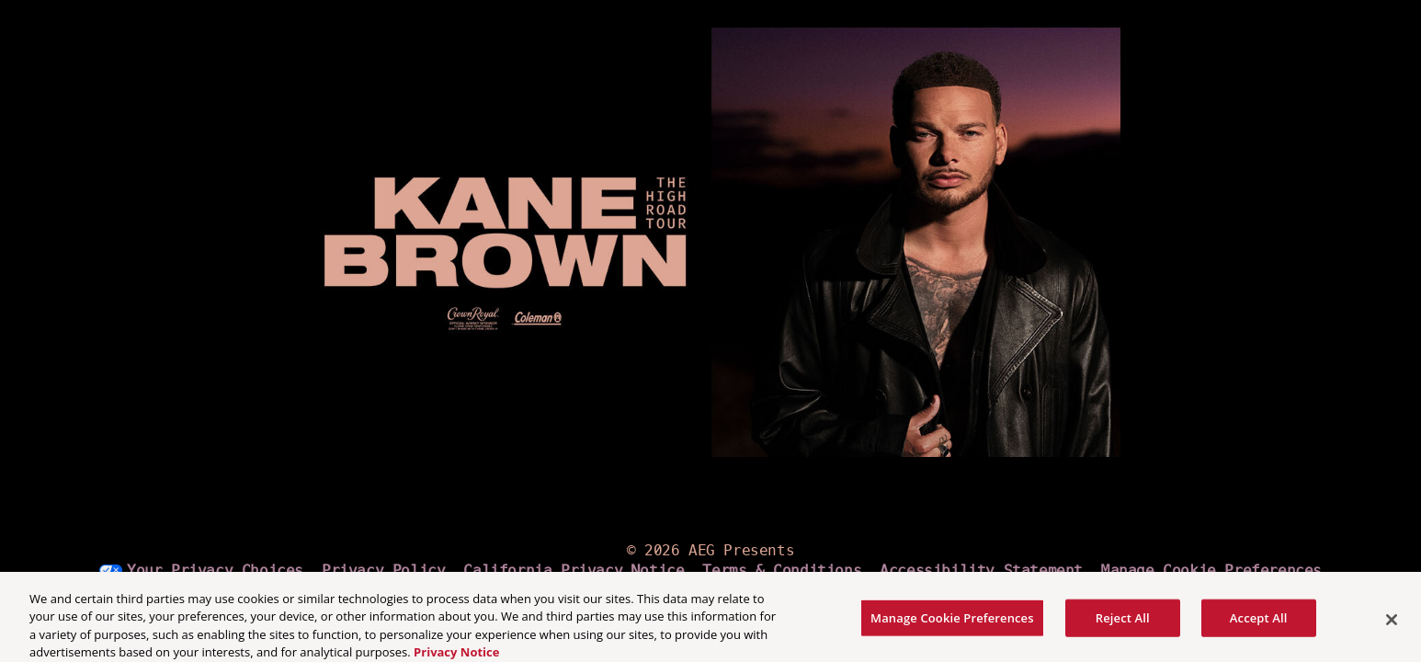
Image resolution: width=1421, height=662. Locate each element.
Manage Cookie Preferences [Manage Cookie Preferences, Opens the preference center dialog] (952, 624)
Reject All (1123, 624)
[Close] (1391, 626)
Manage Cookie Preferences (1211, 570)
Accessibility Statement (981, 570)
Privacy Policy (383, 570)
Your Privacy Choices (215, 570)
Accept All (1259, 624)
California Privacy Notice (573, 570)
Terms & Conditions (781, 570)
